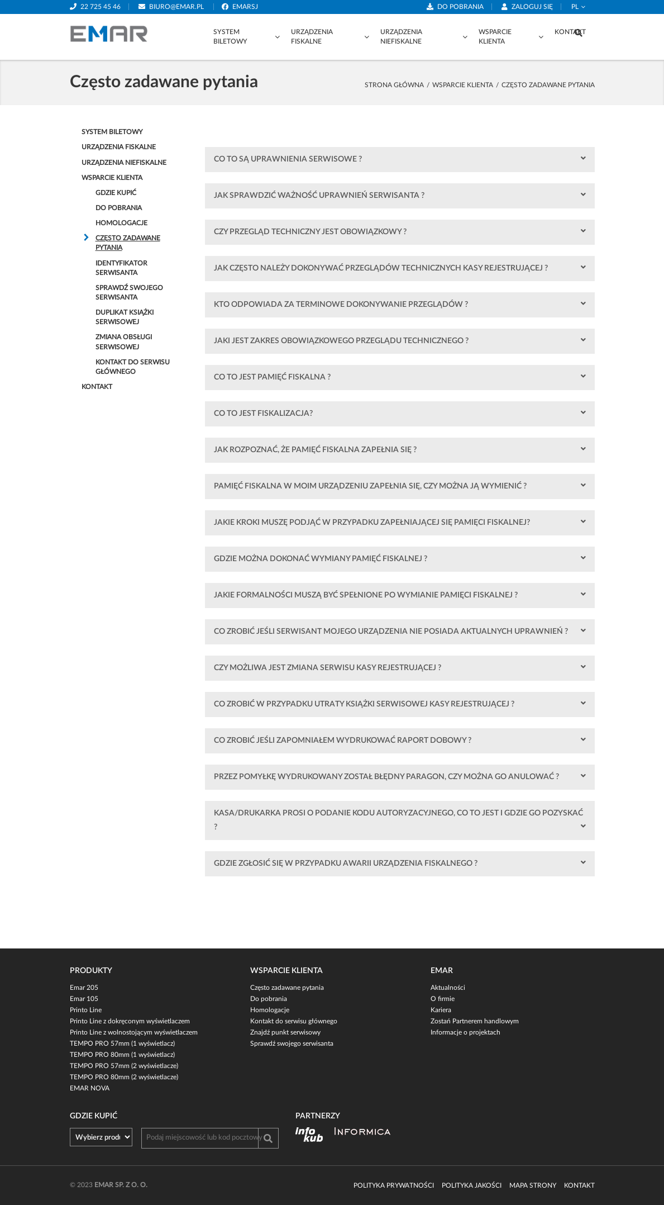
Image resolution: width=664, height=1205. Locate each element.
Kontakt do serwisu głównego (132, 367)
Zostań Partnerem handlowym (475, 1021)
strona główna (394, 85)
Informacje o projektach (465, 1032)
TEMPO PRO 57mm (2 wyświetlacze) (124, 1065)
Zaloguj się (532, 6)
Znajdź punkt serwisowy (285, 1032)
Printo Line (86, 1010)
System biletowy (230, 37)
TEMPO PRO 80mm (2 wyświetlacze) (124, 1077)
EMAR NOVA (89, 1088)
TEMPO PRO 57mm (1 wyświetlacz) (122, 1043)
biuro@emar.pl (176, 6)
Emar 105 (84, 998)
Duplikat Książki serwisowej (124, 317)
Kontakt (570, 32)
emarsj (245, 6)
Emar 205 (84, 987)
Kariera (441, 1010)
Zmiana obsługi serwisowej (123, 342)
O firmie (443, 998)
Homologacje (121, 223)
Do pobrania (460, 6)
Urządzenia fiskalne (312, 37)
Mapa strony (532, 1185)
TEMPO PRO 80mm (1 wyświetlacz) (122, 1054)
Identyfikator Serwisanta (121, 268)
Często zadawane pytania (127, 243)
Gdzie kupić (115, 192)
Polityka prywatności (394, 1185)
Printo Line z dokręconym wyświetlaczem (130, 1021)
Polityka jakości (471, 1185)
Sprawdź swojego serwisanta (129, 292)
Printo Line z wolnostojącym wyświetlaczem (134, 1032)
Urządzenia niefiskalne (401, 37)
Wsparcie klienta (495, 37)
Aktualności (448, 987)
